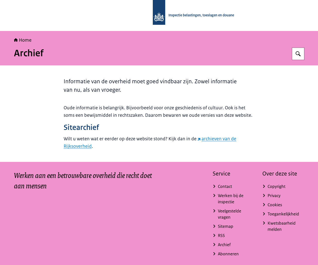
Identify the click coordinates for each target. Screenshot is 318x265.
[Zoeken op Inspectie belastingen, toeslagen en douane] (298, 54)
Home (23, 40)
